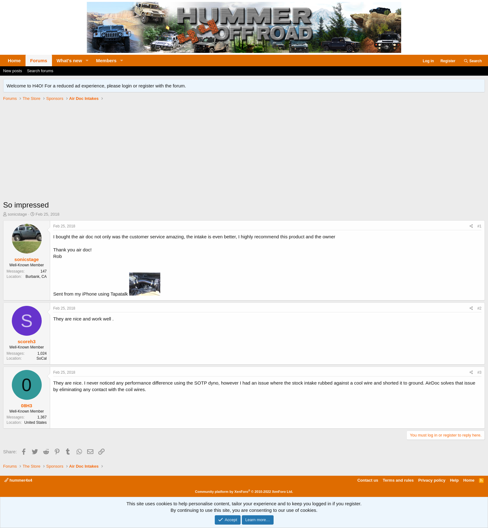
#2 (479, 308)
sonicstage (17, 214)
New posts (12, 70)
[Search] (472, 61)
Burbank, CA (36, 276)
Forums (38, 60)
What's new (69, 60)
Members (106, 60)
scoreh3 (27, 341)
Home (14, 60)
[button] (87, 60)
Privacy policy (431, 480)
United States (35, 422)
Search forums (40, 70)
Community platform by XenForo (244, 491)
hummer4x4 (18, 480)
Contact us (367, 480)
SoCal (41, 358)
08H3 (26, 405)
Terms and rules (398, 480)
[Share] (471, 226)
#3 (479, 372)
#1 (479, 226)
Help (454, 480)
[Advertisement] (244, 153)
